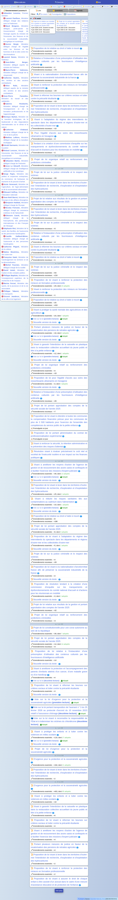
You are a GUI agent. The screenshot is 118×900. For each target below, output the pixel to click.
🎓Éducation (105, 6)
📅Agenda (78, 10)
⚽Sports (20, 6)
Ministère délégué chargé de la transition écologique (15, 140)
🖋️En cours (42, 14)
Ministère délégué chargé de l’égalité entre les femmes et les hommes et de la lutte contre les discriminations (15, 49)
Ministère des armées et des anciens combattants (15, 80)
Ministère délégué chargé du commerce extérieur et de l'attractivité (15, 210)
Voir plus (59, 891)
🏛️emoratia (19, 2)
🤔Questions (58, 10)
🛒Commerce (44, 6)
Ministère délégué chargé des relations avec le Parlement (15, 20)
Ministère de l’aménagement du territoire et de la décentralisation (15, 259)
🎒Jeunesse (67, 6)
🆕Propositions (69, 14)
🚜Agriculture (96, 6)
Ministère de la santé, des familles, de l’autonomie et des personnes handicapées (15, 231)
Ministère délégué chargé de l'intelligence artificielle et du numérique (15, 168)
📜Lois (38, 10)
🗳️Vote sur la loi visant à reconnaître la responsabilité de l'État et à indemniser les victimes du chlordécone (59, 721)
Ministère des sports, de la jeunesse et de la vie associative (15, 285)
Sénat (103, 899)
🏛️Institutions (28, 6)
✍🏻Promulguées (55, 14)
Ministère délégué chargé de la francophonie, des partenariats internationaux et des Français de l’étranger (15, 221)
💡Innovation (87, 6)
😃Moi (98, 2)
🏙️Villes (36, 6)
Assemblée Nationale (96, 899)
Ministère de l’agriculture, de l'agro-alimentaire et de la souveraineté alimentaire (15, 186)
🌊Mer (60, 6)
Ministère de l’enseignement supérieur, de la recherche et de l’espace (15, 278)
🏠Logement (5, 6)
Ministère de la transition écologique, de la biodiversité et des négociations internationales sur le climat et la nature (15, 122)
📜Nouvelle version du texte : (45, 322)
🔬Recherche (77, 6)
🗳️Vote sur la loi (44, 319)
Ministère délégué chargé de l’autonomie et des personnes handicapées (15, 241)
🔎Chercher (59, 2)
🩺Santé (13, 6)
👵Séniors (53, 6)
